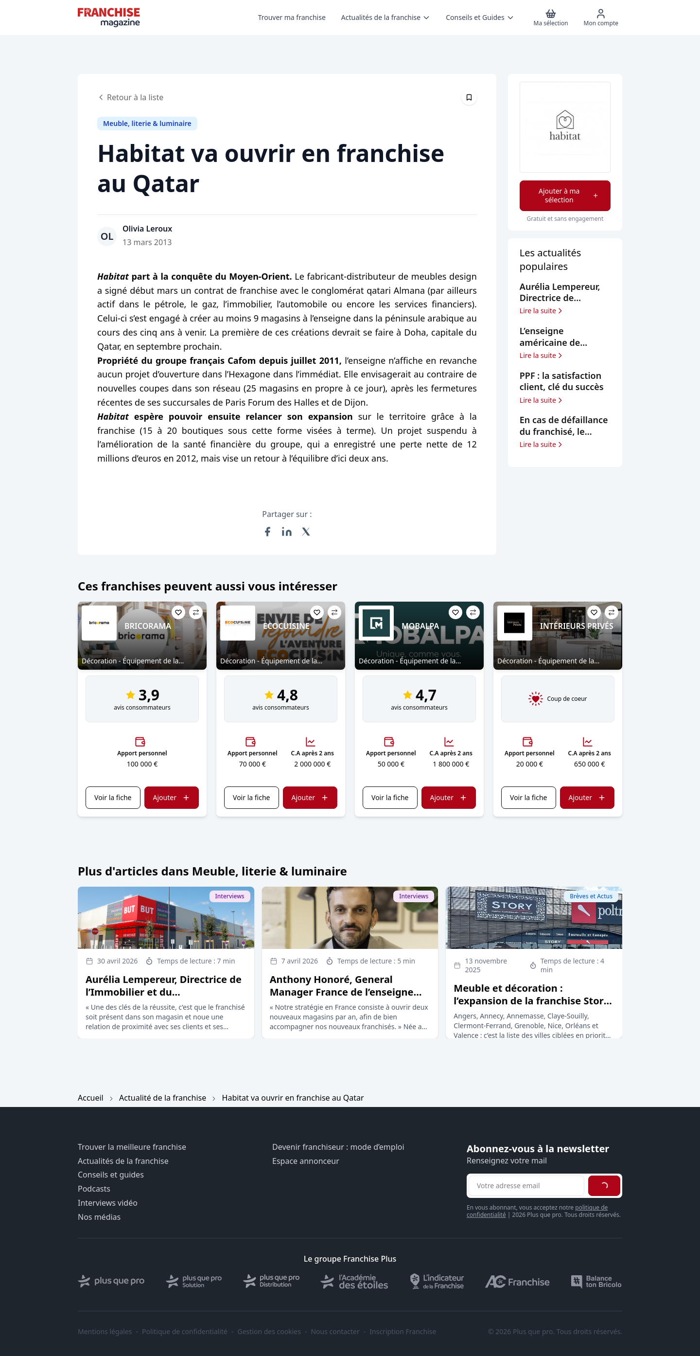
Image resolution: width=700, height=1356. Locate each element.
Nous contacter (335, 1331)
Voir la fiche (112, 797)
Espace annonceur (305, 1161)
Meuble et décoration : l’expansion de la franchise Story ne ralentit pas (531, 1000)
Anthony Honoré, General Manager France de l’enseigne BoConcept (342, 992)
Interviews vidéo (108, 1203)
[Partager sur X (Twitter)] (306, 531)
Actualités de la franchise (123, 1161)
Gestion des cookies (269, 1331)
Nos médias (99, 1217)
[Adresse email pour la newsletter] (526, 1186)
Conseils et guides (111, 1175)
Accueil (91, 1097)
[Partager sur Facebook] (267, 531)
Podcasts (94, 1189)
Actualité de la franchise (162, 1097)
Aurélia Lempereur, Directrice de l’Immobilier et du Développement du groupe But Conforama (164, 998)
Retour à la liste (130, 97)
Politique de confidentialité (185, 1331)
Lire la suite (542, 310)
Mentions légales (105, 1331)
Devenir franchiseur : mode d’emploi (338, 1147)
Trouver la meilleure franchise (132, 1147)
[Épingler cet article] (469, 97)
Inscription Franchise (402, 1331)
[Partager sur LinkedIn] (287, 531)
